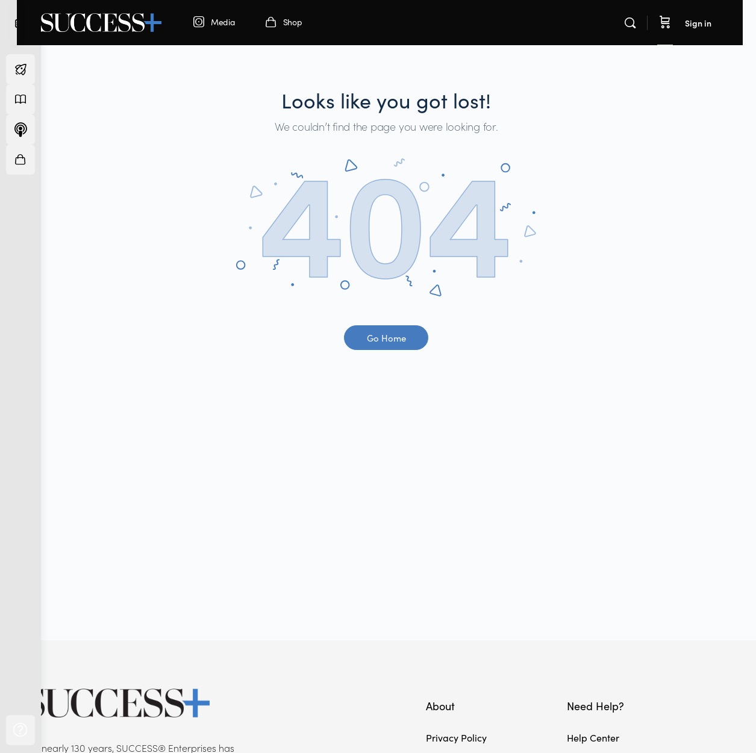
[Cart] (678, 22)
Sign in (711, 23)
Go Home (398, 337)
